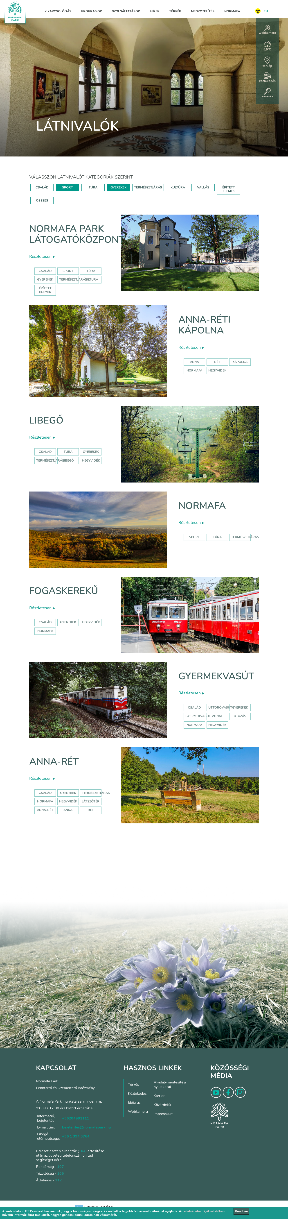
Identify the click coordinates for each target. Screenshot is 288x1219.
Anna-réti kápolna (204, 325)
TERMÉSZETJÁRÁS (148, 187)
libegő (68, 460)
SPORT (67, 187)
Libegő (46, 420)
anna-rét (45, 810)
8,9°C (267, 46)
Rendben (241, 1211)
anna (194, 362)
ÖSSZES (42, 200)
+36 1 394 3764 (76, 1136)
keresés (267, 93)
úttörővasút (220, 707)
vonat (217, 716)
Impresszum (163, 1113)
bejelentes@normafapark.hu (86, 1127)
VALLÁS (203, 187)
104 (82, 1151)
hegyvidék (217, 370)
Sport (68, 271)
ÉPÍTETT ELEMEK (228, 189)
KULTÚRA (178, 187)
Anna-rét (54, 761)
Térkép (175, 11)
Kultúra (91, 279)
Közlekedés (137, 1093)
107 (60, 1166)
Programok (91, 11)
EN (266, 11)
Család (45, 271)
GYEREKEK (118, 187)
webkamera (267, 30)
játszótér (90, 801)
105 (60, 1173)
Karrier (159, 1095)
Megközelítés (202, 11)
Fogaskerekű (63, 591)
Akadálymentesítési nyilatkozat (170, 1084)
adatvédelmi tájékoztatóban (204, 1211)
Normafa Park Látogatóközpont (76, 234)
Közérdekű (162, 1104)
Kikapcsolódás (58, 11)
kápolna (240, 362)
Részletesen (42, 256)
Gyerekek (45, 279)
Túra (90, 271)
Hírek (154, 11)
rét (217, 362)
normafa (194, 370)
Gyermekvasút (216, 676)
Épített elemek (45, 290)
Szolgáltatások (126, 11)
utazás (240, 716)
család (45, 622)
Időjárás (134, 1102)
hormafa (45, 801)
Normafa (232, 11)
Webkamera (138, 1111)
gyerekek (68, 622)
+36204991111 (75, 1118)
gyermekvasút (198, 716)
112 (58, 1180)
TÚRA (93, 187)
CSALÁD (42, 187)
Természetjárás (73, 279)
